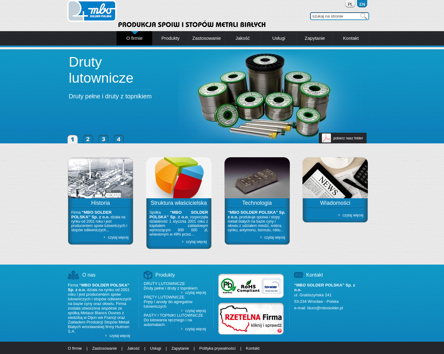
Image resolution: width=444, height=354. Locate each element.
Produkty (165, 275)
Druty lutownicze (101, 70)
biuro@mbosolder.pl (325, 308)
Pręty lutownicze (164, 297)
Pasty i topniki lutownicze (173, 315)
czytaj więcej (118, 237)
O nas (89, 275)
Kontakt (314, 275)
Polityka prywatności (217, 348)
